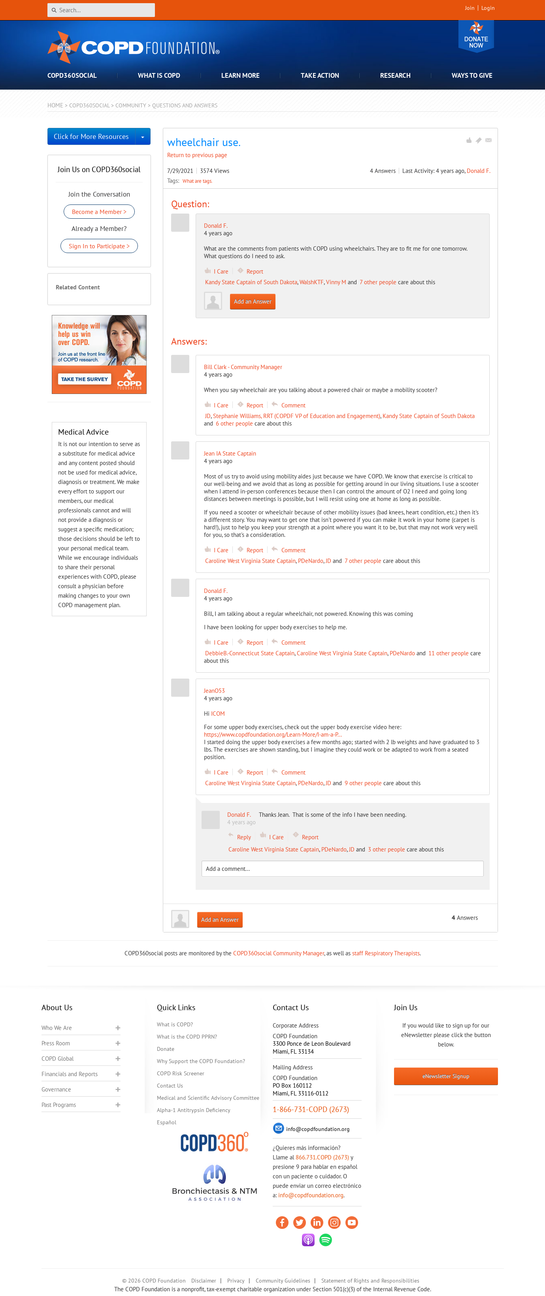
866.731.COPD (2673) (322, 1157)
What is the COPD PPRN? (187, 1036)
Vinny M (336, 282)
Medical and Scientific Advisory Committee (208, 1097)
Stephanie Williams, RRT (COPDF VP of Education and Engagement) (296, 416)
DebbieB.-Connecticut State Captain (249, 653)
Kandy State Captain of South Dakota (251, 282)
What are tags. (198, 180)
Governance (56, 1089)
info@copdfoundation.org (310, 1195)
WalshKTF (312, 282)
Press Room (55, 1043)
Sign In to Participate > (99, 246)
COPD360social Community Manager (278, 953)
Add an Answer (253, 301)
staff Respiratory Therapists (386, 953)
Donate (476, 36)
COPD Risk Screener (180, 1073)
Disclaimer (203, 1280)
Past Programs (58, 1104)
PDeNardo (310, 561)
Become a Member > (99, 212)
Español (166, 1122)
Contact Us (170, 1085)
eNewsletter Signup (446, 1076)
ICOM (218, 713)
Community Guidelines (283, 1280)
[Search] (101, 10)
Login (488, 8)
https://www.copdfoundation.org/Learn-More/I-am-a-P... (273, 734)
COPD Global (57, 1058)
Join (470, 8)
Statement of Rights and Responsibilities (370, 1280)
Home (55, 105)
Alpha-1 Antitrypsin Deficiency (193, 1110)
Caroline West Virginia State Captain (250, 561)
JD (208, 416)
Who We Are (56, 1028)
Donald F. (478, 170)
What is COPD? (175, 1024)
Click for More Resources (91, 136)
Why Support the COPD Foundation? (201, 1061)
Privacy (236, 1280)
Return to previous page (197, 155)
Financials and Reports (69, 1074)
